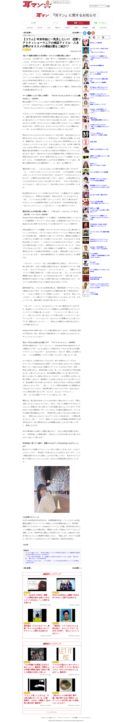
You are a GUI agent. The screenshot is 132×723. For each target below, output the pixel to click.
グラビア (67, 27)
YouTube (85, 27)
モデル (76, 27)
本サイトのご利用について (49, 717)
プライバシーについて (64, 717)
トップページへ (52, 712)
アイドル (56, 23)
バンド (49, 27)
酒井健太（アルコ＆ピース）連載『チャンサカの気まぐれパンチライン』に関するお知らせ (37, 628)
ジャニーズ (30, 27)
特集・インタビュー (101, 23)
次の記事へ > (76, 33)
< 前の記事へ (27, 33)
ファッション (103, 27)
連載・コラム (78, 23)
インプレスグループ (86, 717)
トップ (33, 23)
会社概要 (75, 717)
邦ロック (57, 27)
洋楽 (93, 27)
